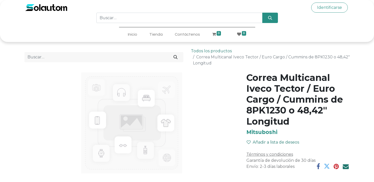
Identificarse (329, 7)
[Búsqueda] (270, 18)
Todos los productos (211, 51)
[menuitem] (132, 34)
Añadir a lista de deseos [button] (273, 142)
